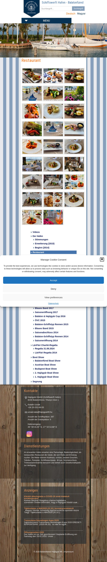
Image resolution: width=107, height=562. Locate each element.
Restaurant (38, 252)
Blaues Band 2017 (44, 308)
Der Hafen (38, 236)
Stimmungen (41, 239)
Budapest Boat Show (46, 369)
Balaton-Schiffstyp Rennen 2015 (51, 324)
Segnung (37, 381)
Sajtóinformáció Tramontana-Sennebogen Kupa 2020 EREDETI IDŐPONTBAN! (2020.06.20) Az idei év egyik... (52, 522)
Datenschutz (53, 303)
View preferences (53, 297)
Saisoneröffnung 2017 (46, 312)
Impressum (68, 552)
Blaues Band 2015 (44, 328)
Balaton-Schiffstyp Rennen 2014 (51, 336)
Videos (36, 232)
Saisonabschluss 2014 (46, 332)
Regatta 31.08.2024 (44, 348)
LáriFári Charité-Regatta (45, 345)
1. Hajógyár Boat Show (47, 377)
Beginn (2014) (42, 247)
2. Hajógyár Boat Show (47, 373)
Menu (46, 20)
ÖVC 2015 (40, 320)
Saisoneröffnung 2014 (46, 340)
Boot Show (38, 357)
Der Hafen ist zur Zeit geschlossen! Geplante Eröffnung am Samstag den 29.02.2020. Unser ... (50, 534)
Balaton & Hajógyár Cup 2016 (50, 316)
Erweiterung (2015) (44, 243)
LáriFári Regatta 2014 (46, 352)
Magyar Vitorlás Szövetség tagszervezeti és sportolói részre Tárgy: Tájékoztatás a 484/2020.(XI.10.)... (51, 510)
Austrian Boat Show (45, 364)
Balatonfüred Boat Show (47, 360)
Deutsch (70, 13)
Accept (53, 280)
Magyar (81, 13)
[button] (102, 259)
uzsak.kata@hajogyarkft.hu (40, 412)
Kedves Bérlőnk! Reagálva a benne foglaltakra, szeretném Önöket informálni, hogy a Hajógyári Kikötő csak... (51, 499)
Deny (53, 288)
